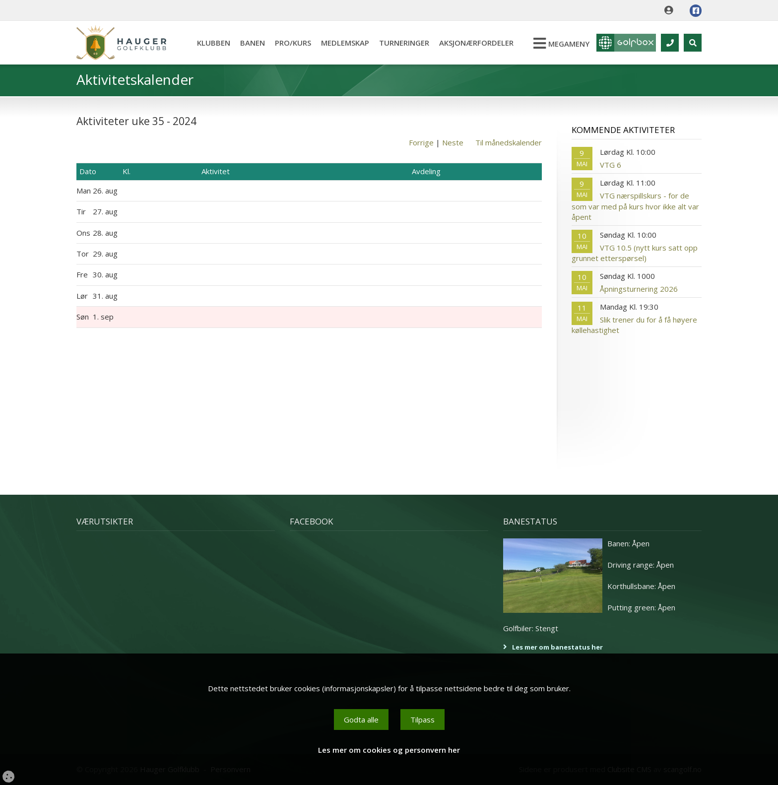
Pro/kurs (293, 43)
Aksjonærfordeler (476, 43)
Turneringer (404, 43)
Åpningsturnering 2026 (639, 289)
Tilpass (422, 719)
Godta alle (361, 719)
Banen (252, 43)
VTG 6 (610, 165)
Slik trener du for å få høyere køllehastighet (634, 325)
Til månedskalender (508, 142)
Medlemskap (345, 43)
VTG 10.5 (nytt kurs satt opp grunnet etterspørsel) (635, 253)
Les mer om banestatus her (557, 647)
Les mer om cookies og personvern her (389, 750)
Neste (452, 142)
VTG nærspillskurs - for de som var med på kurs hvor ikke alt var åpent (635, 206)
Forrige (421, 142)
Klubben (213, 43)
